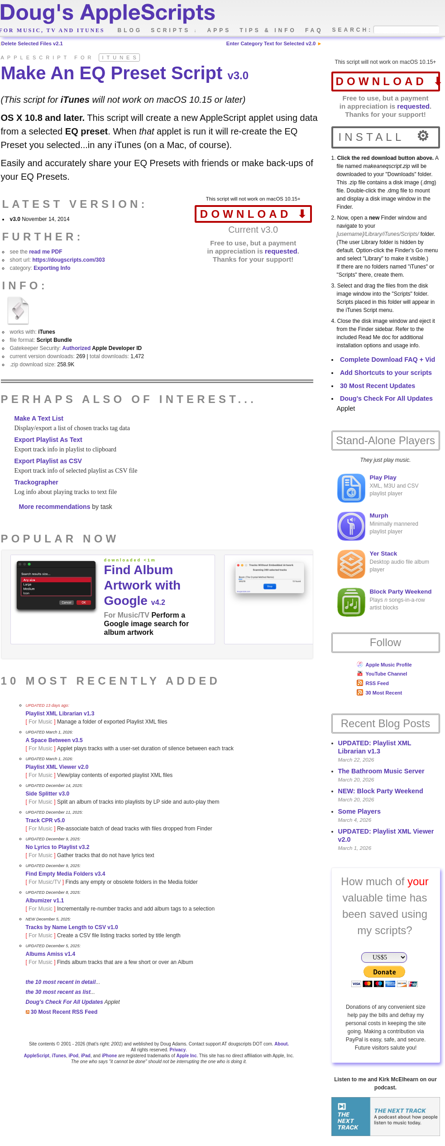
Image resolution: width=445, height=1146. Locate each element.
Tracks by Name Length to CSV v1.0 (72, 927)
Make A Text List (38, 418)
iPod (74, 1055)
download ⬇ (388, 81)
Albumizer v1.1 (45, 900)
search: (352, 30)
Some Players (359, 811)
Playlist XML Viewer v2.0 (57, 767)
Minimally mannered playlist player (377, 526)
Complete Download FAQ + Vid (387, 359)
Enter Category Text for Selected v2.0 (271, 43)
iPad (86, 1055)
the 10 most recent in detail (61, 982)
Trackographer (36, 482)
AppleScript (36, 1055)
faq (314, 30)
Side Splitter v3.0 (48, 794)
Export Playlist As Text (48, 439)
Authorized (76, 348)
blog (130, 30)
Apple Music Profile (384, 664)
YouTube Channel (382, 673)
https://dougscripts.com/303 (69, 260)
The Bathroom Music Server (381, 771)
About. (281, 1043)
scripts (174, 30)
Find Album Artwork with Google (142, 585)
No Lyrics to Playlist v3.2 (58, 847)
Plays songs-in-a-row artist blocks (384, 602)
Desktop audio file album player (383, 564)
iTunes (59, 1055)
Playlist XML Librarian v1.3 (60, 713)
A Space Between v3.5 (54, 740)
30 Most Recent (379, 692)
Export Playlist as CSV (48, 461)
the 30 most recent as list (58, 992)
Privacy (178, 1049)
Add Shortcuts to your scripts (386, 372)
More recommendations (55, 506)
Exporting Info (51, 268)
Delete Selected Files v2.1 (32, 43)
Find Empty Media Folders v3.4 (65, 874)
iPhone (109, 1055)
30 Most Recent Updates (377, 385)
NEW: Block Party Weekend (380, 791)
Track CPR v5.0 (45, 820)
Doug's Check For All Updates (386, 398)
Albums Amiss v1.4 (51, 954)
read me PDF (45, 252)
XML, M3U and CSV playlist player (378, 488)
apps (219, 30)
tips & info (268, 30)
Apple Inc (186, 1055)
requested (413, 106)
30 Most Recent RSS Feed (62, 1012)
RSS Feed (373, 683)
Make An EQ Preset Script (125, 73)
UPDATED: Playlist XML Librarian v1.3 (375, 747)
